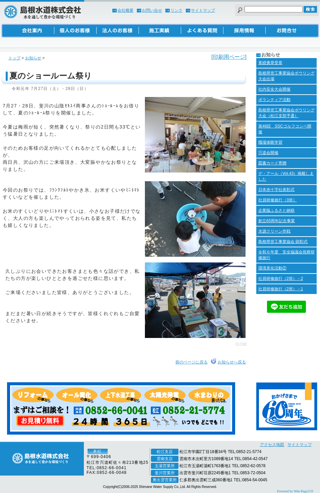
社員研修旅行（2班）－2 (280, 278)
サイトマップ (203, 10)
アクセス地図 (272, 444)
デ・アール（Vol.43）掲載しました (286, 176)
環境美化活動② (272, 268)
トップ (14, 58)
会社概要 (125, 10)
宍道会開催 (268, 152)
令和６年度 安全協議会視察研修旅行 (286, 255)
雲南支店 (165, 458)
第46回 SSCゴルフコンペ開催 (284, 129)
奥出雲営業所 (165, 480)
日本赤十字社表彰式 (276, 189)
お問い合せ (152, 10)
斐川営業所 (165, 473)
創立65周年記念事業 (276, 220)
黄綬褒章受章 (270, 62)
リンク (176, 10)
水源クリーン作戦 (274, 231)
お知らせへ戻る (232, 362)
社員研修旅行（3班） (277, 200)
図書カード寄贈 (272, 163)
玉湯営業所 (165, 465)
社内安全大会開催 (274, 89)
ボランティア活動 (274, 99)
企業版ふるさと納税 (276, 210)
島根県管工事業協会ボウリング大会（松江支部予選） (286, 113)
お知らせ (33, 58)
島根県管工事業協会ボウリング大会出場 (286, 76)
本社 (97, 451)
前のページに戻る (191, 362)
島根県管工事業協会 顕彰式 (283, 241)
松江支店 (165, 451)
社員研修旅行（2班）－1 (280, 289)
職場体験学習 (270, 142)
